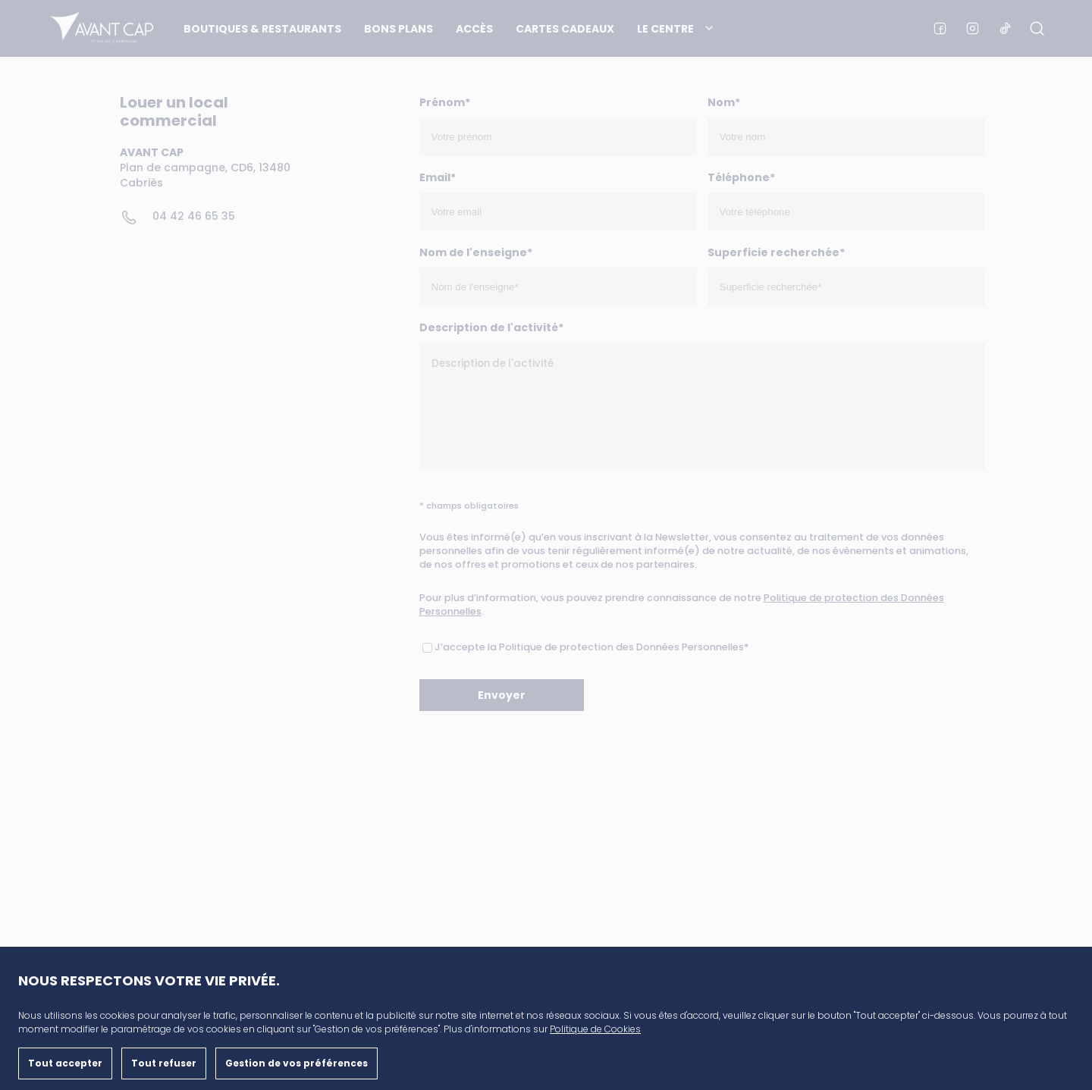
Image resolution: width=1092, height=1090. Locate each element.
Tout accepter (65, 1063)
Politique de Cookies (595, 1029)
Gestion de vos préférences (296, 1063)
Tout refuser (163, 1063)
